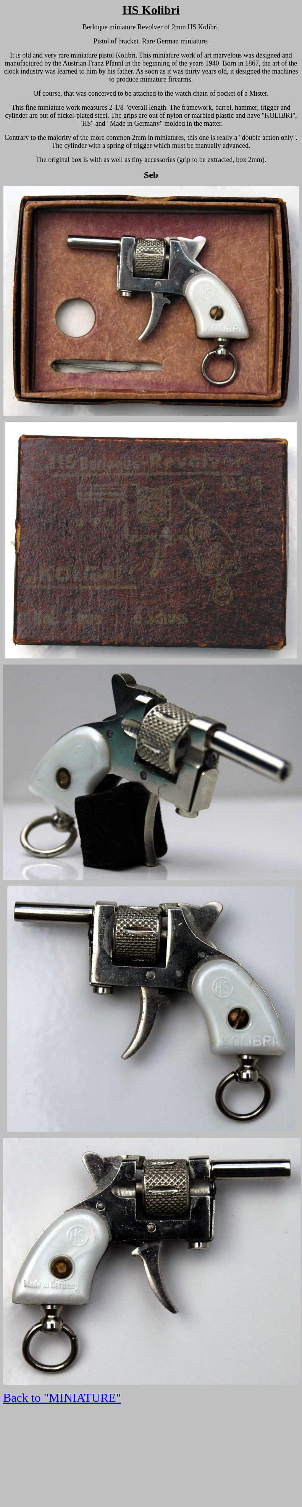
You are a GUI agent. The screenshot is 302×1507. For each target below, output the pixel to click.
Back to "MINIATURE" (62, 1398)
